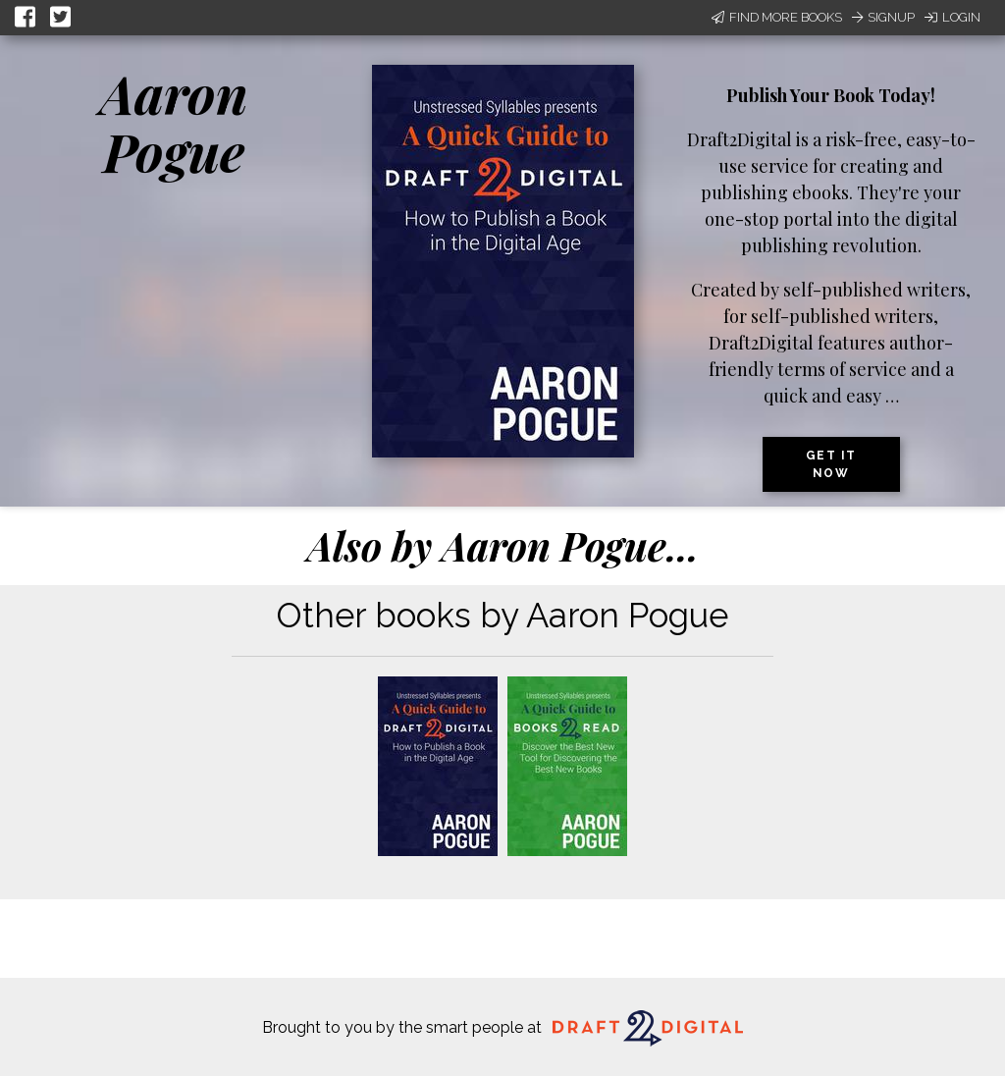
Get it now (831, 464)
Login (952, 17)
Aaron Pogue (174, 122)
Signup (883, 17)
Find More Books (777, 17)
